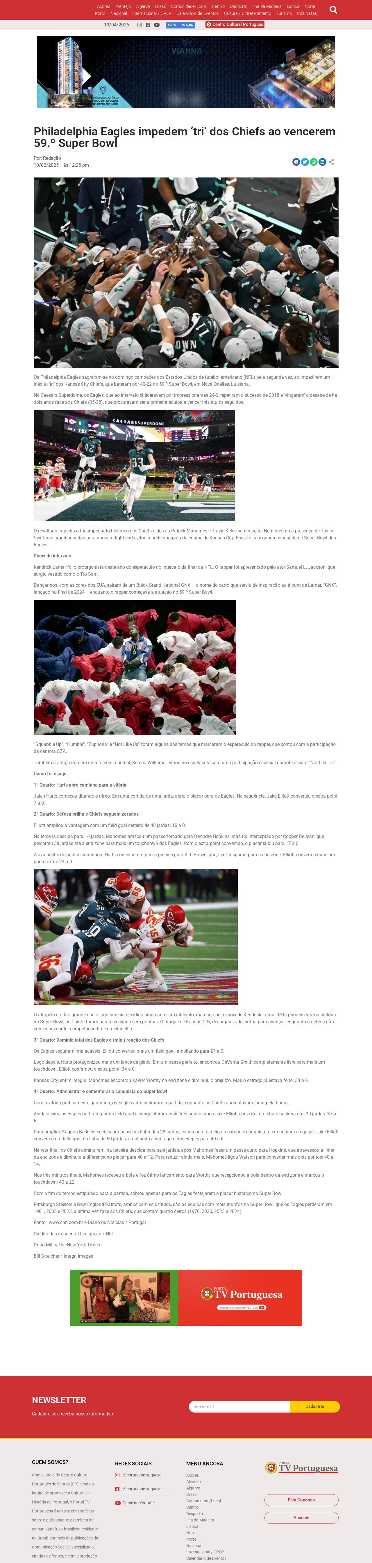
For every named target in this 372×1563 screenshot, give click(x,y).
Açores (103, 6)
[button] (333, 10)
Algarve (143, 6)
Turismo (284, 13)
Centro (218, 6)
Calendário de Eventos (197, 13)
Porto (100, 13)
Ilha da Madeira (267, 6)
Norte (310, 6)
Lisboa (293, 6)
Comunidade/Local (189, 6)
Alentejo (123, 6)
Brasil (160, 6)
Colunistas (307, 13)
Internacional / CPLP (151, 13)
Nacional (118, 13)
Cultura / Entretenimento (247, 13)
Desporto (238, 6)
